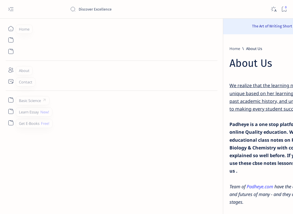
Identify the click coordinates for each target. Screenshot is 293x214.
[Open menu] (11, 9)
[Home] (11, 28)
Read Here (180, 26)
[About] (11, 70)
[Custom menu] (11, 100)
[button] (258, 202)
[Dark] (273, 9)
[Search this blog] (113, 9)
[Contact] (11, 81)
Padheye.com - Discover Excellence (71, 202)
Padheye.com (70, 148)
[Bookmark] (284, 9)
